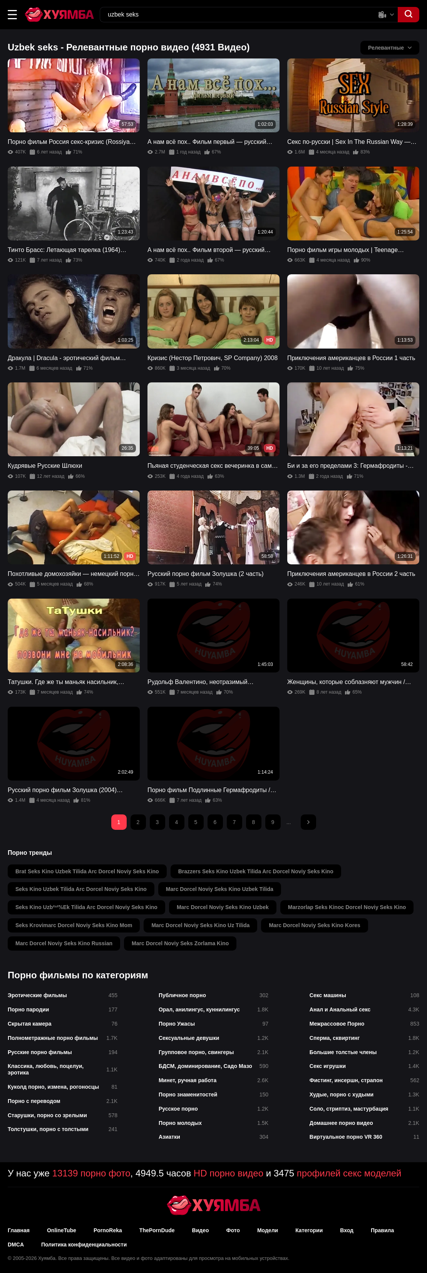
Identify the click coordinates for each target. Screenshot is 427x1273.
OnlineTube (61, 1230)
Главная (19, 1230)
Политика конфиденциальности (84, 1244)
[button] (12, 14)
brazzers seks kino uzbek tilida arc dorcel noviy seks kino (255, 871)
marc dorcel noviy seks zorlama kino (180, 943)
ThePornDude (157, 1230)
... (288, 822)
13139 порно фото (91, 1173)
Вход (346, 1230)
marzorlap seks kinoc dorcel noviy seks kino (347, 907)
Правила (382, 1230)
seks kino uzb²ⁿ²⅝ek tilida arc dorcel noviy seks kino (86, 907)
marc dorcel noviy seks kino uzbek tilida (219, 889)
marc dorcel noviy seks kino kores (314, 925)
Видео (200, 1230)
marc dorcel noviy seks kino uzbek (223, 907)
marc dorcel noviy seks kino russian (63, 943)
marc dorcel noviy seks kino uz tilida (200, 925)
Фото (233, 1230)
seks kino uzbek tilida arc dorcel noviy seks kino (81, 889)
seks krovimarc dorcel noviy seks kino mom (73, 925)
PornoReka (108, 1230)
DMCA (16, 1244)
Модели (267, 1230)
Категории (309, 1230)
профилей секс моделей (349, 1173)
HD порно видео (228, 1173)
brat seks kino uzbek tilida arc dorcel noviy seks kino (87, 871)
